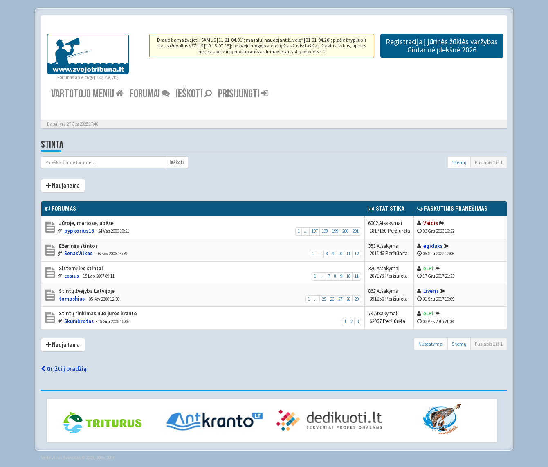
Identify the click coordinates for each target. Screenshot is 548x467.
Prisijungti (243, 94)
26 (332, 299)
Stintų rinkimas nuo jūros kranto (97, 313)
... (306, 231)
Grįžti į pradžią (64, 369)
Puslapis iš (489, 162)
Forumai (150, 94)
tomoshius (72, 298)
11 (348, 253)
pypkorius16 (79, 230)
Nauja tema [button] (63, 185)
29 (357, 299)
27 (340, 299)
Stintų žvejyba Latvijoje (86, 290)
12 (357, 253)
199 (335, 231)
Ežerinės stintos (78, 245)
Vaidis (430, 223)
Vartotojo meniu (87, 94)
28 (348, 299)
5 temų (459, 162)
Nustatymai (431, 344)
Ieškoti (194, 94)
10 (340, 253)
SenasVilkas (78, 253)
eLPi (428, 268)
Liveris (431, 290)
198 (325, 231)
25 (324, 299)
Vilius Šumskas (66, 457)
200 (345, 231)
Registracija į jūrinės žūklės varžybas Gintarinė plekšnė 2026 (442, 45)
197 (315, 231)
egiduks (432, 245)
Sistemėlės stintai (80, 268)
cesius (71, 275)
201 (356, 231)
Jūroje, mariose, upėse (86, 223)
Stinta (52, 144)
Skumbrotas (79, 321)
